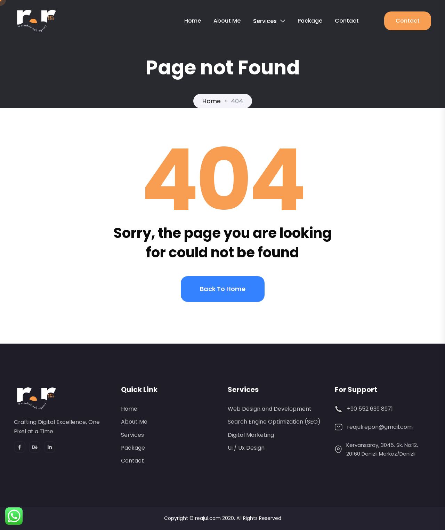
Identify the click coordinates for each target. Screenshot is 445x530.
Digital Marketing (251, 435)
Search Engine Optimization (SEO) (274, 422)
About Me (227, 21)
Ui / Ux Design (246, 448)
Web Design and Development (270, 409)
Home (192, 21)
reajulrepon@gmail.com (380, 427)
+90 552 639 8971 (370, 409)
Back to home (222, 288)
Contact (347, 21)
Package (310, 21)
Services (265, 21)
